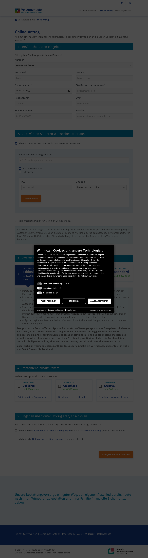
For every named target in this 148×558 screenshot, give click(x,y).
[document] (74, 264)
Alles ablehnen (48, 301)
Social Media (49, 288)
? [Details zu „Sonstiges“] (57, 293)
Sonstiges (47, 293)
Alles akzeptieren (99, 301)
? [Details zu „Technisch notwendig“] (67, 284)
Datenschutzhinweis (55, 310)
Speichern (74, 301)
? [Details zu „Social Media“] (59, 288)
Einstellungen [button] (70, 310)
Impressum (41, 310)
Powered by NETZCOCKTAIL (100, 310)
